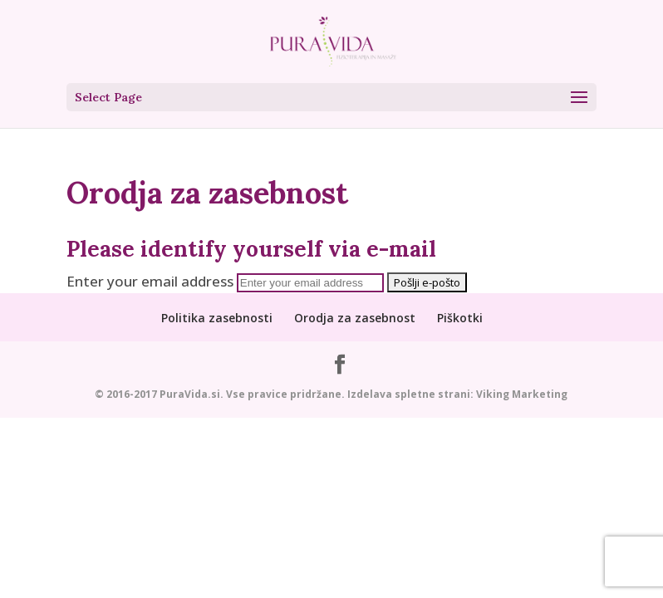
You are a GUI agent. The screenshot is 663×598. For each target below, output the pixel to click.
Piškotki (460, 318)
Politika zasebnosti (217, 318)
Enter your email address (149, 281)
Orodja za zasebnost (354, 318)
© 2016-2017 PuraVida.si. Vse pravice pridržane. (221, 394)
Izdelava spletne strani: (410, 394)
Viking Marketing (521, 394)
